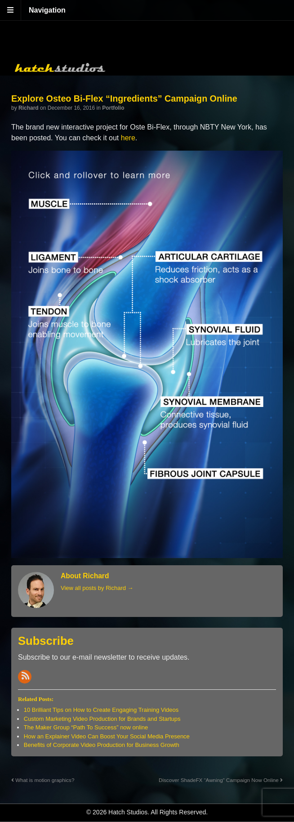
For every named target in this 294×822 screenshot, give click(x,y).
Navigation (47, 10)
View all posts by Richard (97, 588)
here (128, 138)
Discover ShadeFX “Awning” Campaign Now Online (221, 780)
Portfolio (113, 108)
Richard (28, 108)
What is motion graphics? (42, 780)
